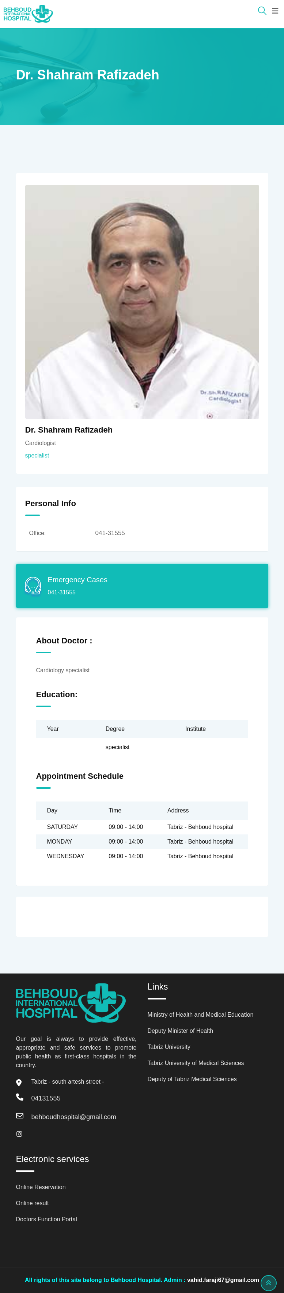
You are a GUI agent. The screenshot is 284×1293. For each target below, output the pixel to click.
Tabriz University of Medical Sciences (196, 1063)
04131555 (46, 1098)
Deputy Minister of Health (180, 1031)
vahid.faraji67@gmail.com (223, 1280)
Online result (32, 1203)
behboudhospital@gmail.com (73, 1117)
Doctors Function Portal (46, 1219)
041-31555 (110, 533)
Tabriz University (169, 1047)
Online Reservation (41, 1187)
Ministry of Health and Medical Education (201, 1015)
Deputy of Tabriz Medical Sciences (192, 1079)
